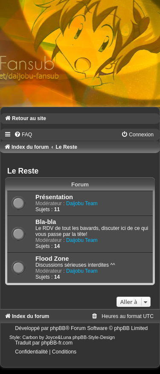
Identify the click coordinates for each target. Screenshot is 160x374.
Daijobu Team (82, 203)
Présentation (54, 197)
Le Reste (22, 171)
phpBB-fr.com (57, 343)
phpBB (57, 328)
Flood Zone (52, 258)
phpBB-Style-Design (94, 337)
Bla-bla (45, 221)
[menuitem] (23, 135)
